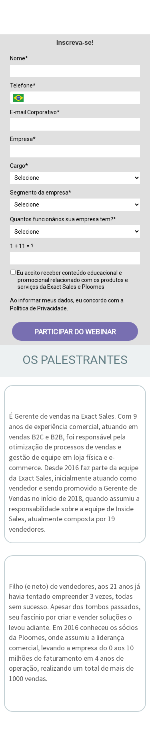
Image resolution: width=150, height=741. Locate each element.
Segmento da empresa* (40, 192)
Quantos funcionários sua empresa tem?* (63, 219)
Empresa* (23, 139)
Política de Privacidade (38, 308)
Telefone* (23, 85)
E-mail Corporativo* (35, 112)
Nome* (19, 58)
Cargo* (19, 166)
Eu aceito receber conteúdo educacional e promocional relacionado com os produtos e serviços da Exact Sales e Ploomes (69, 280)
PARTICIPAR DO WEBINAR (75, 332)
